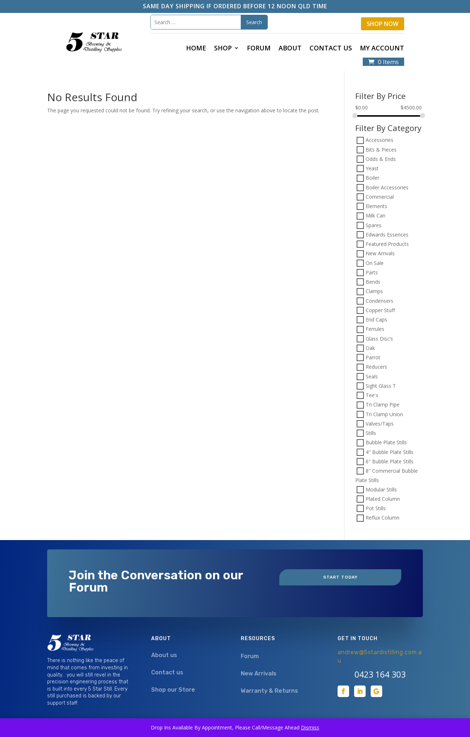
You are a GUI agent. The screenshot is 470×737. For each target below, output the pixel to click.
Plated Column (383, 498)
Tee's (372, 395)
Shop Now (382, 24)
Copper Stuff (380, 310)
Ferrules (375, 329)
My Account (382, 48)
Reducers (376, 367)
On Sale (375, 263)
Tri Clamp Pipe (382, 404)
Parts (372, 272)
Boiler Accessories (387, 187)
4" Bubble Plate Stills (389, 452)
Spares (373, 225)
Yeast (372, 168)
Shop (223, 48)
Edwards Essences (387, 234)
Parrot (373, 357)
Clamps (374, 291)
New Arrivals (380, 253)
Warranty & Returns (269, 690)
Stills (371, 433)
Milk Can (375, 215)
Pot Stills (376, 508)
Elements (376, 206)
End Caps (376, 319)
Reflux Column (382, 517)
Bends (373, 281)
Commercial (380, 196)
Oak (370, 348)
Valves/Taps (380, 423)
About (290, 48)
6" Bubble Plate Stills (389, 461)
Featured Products (387, 244)
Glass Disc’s (379, 338)
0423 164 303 (380, 674)
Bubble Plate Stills (386, 442)
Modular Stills (381, 489)
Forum (259, 48)
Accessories (379, 140)
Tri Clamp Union (384, 414)
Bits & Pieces (381, 149)
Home (196, 48)
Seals (372, 376)
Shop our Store (173, 689)
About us (164, 655)
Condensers (379, 300)
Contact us (330, 48)
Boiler (372, 178)
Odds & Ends (381, 159)
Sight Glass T (381, 385)
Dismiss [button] (310, 727)
